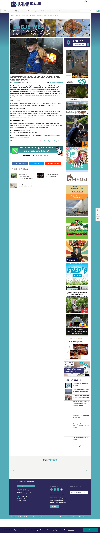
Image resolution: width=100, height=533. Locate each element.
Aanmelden (54, 520)
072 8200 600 (23, 510)
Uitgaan (18, 16)
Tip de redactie (53, 163)
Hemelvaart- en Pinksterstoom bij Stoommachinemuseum (26, 176)
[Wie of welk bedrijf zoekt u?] (79, 44)
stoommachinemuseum (22, 141)
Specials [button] (37, 10)
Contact (59, 10)
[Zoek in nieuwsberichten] (88, 11)
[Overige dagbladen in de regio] (79, 506)
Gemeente (24, 10)
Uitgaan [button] (47, 10)
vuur (31, 141)
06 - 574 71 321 (42, 155)
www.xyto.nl (22, 514)
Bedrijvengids (17, 10)
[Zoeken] (98, 11)
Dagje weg (25, 16)
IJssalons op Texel (78, 460)
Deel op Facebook (19, 163)
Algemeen (9, 10)
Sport (42, 10)
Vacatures (53, 10)
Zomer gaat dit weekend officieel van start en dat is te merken (81, 439)
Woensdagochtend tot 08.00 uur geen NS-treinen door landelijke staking (81, 417)
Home (13, 16)
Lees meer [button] (71, 530)
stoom (14, 141)
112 (5, 10)
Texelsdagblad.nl (29, 3)
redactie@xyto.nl (23, 512)
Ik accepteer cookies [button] (90, 530)
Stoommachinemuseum (56, 82)
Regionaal (30, 10)
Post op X (36, 163)
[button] (11, 484)
